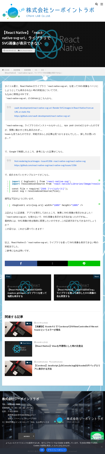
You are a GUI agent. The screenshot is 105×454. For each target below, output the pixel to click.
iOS (21, 50)
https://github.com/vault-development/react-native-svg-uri (42, 116)
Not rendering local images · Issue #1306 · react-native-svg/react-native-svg (50, 160)
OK (42, 450)
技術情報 (17, 70)
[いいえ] (101, 446)
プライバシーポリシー (56, 450)
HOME (6, 70)
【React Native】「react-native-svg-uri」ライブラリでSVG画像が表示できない (33, 73)
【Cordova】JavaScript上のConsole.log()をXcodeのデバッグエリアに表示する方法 (67, 367)
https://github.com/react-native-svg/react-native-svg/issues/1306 (45, 165)
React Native (27, 50)
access (27, 436)
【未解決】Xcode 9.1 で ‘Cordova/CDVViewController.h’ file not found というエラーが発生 (66, 328)
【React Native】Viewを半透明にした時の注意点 (58, 345)
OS (36, 70)
